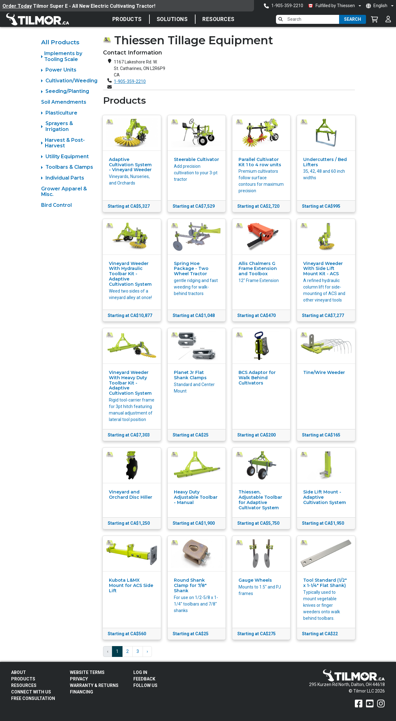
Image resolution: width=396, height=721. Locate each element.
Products (127, 19)
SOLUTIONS (172, 19)
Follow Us (145, 685)
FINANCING (81, 691)
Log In (140, 672)
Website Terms (87, 672)
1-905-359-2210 (130, 81)
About (18, 672)
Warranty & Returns (94, 685)
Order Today (17, 6)
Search (352, 19)
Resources (218, 19)
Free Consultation (33, 698)
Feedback (144, 678)
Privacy (79, 678)
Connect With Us (31, 691)
